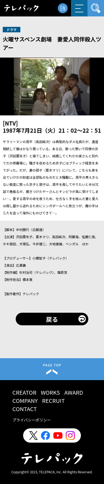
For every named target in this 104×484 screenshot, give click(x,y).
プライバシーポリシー (31, 420)
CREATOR (24, 392)
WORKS (50, 392)
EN (62, 8)
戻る (52, 319)
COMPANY (25, 401)
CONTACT (24, 409)
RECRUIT (53, 401)
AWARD (73, 392)
